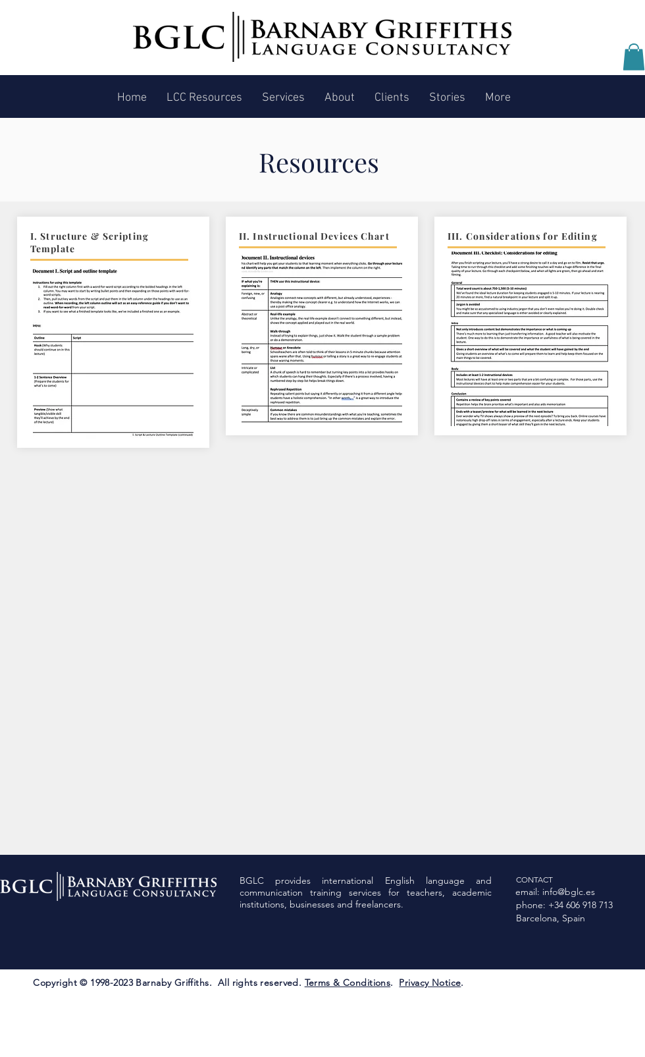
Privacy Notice (430, 983)
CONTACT (534, 879)
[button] (634, 56)
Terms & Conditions (348, 983)
